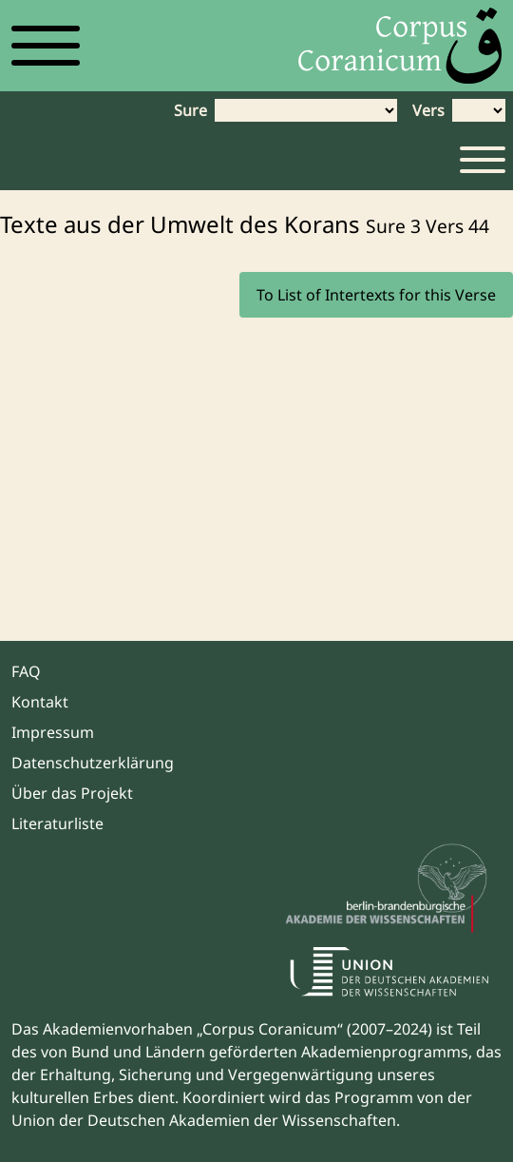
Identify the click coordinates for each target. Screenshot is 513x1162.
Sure (190, 110)
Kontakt (39, 701)
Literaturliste (57, 823)
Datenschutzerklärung (92, 762)
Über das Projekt (72, 793)
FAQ (26, 671)
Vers (428, 110)
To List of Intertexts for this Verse (376, 294)
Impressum (52, 732)
